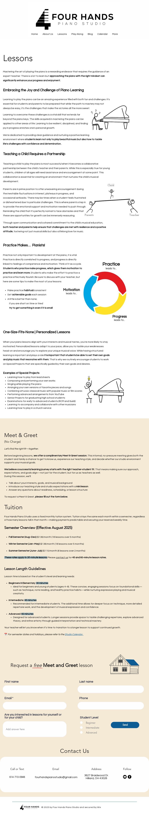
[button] (62, 34)
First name (11, 681)
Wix (99, 807)
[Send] (125, 725)
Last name (86, 681)
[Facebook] (129, 777)
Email (8, 698)
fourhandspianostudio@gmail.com (56, 777)
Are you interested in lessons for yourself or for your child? (32, 716)
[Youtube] (125, 777)
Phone (83, 698)
